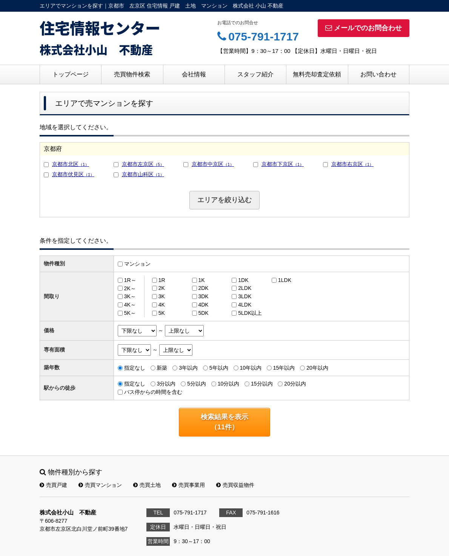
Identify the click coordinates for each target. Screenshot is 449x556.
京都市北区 (70, 164)
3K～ (130, 296)
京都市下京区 (282, 164)
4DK (203, 305)
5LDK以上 (250, 313)
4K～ (130, 305)
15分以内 (262, 384)
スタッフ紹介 (255, 74)
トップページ (70, 74)
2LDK (244, 288)
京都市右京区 (352, 164)
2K (161, 288)
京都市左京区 (143, 164)
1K (201, 280)
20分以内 (295, 384)
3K (161, 296)
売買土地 (147, 485)
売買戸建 (53, 485)
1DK (243, 280)
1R (161, 280)
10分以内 (229, 384)
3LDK (244, 296)
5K (161, 313)
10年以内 (250, 368)
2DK (203, 288)
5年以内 (218, 368)
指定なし (134, 368)
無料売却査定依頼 (317, 74)
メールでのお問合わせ (363, 28)
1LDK (284, 280)
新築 (162, 368)
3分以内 (166, 384)
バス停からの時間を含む (153, 392)
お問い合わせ (378, 74)
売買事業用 (188, 485)
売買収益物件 (235, 485)
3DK (203, 296)
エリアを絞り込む (224, 200)
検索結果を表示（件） (224, 422)
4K (161, 305)
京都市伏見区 (73, 174)
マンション (137, 264)
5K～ (130, 313)
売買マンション (100, 485)
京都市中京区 (213, 164)
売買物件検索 (132, 74)
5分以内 (196, 384)
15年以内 (284, 368)
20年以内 (317, 368)
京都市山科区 (143, 174)
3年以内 (188, 368)
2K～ (130, 288)
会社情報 (194, 74)
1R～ (130, 280)
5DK (203, 313)
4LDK (244, 305)
